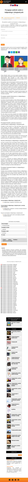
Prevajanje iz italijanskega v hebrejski (9, 296)
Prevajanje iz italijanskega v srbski (9, 286)
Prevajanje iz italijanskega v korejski (9, 297)
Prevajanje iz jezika (5, 227)
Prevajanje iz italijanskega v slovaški (9, 291)
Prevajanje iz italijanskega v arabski (9, 302)
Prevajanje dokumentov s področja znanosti (15, 337)
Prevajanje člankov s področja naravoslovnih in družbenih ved (16, 400)
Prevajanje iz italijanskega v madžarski (9, 281)
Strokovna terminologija (7, 240)
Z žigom (4, 239)
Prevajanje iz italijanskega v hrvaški (9, 309)
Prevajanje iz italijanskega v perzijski (9, 300)
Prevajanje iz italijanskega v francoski (9, 268)
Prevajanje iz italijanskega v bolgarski (9, 305)
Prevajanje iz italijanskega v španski (9, 269)
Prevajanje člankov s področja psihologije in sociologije (16, 415)
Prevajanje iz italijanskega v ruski (8, 271)
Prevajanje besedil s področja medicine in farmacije (16, 373)
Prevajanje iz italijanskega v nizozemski (10, 310)
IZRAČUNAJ (4, 244)
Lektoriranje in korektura (15, 440)
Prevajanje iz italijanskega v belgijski (9, 304)
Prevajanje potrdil (14, 341)
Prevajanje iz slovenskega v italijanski (9, 264)
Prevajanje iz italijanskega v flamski (9, 312)
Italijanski (3, 29)
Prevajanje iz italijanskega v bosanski (9, 294)
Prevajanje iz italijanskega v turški (8, 311)
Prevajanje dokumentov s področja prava (15, 405)
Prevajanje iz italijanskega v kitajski (9, 279)
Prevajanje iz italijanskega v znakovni (9, 289)
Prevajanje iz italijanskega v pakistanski (10, 283)
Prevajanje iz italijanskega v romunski (9, 290)
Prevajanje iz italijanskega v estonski (9, 295)
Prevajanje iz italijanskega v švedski (9, 301)
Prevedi (3, 44)
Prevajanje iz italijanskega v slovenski (9, 288)
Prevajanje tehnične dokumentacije (14, 368)
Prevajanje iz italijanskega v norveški (9, 299)
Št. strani (3, 234)
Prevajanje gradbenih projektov (16, 430)
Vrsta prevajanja (5, 223)
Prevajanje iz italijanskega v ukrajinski (9, 292)
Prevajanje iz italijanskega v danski (9, 276)
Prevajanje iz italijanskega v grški (8, 273)
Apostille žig (13, 409)
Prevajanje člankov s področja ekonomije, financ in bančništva (16, 384)
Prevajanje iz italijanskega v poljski (9, 280)
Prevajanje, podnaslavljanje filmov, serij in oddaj (15, 363)
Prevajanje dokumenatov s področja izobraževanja (15, 358)
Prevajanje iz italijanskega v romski (9, 285)
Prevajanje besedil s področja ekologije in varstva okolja (16, 436)
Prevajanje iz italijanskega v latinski (9, 307)
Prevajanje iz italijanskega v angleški (9, 265)
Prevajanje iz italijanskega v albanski (9, 274)
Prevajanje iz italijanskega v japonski (9, 278)
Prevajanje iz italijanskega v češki (8, 275)
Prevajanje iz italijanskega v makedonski (10, 284)
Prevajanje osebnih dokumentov (14, 353)
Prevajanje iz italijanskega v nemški (9, 267)
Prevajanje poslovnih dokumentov (14, 348)
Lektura (9, 239)
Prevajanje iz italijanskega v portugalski (10, 270)
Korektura (15, 239)
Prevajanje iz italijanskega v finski (8, 306)
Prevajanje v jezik (5, 231)
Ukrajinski (3, 37)
